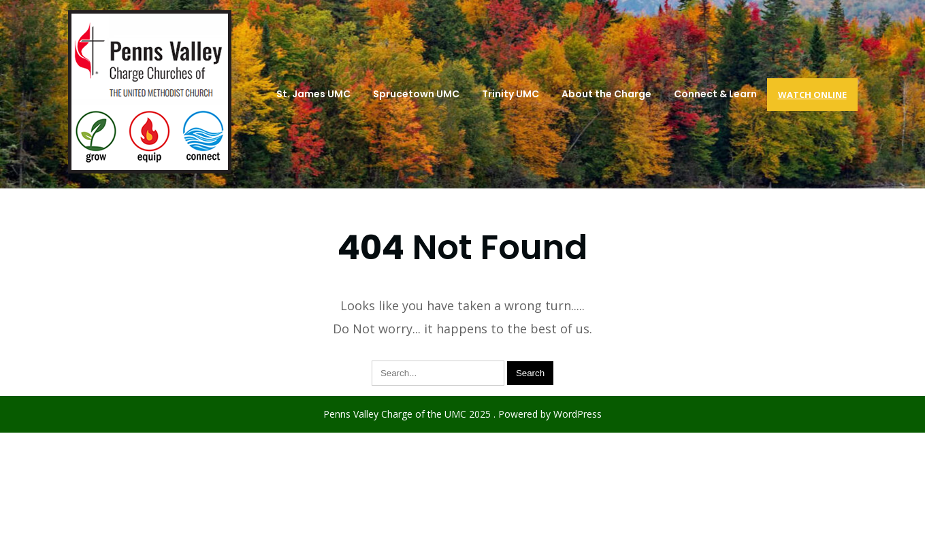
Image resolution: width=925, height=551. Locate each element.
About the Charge (606, 94)
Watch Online (812, 94)
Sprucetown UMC (416, 94)
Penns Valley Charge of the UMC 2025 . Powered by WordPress (462, 413)
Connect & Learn (715, 94)
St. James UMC (313, 94)
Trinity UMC (510, 94)
